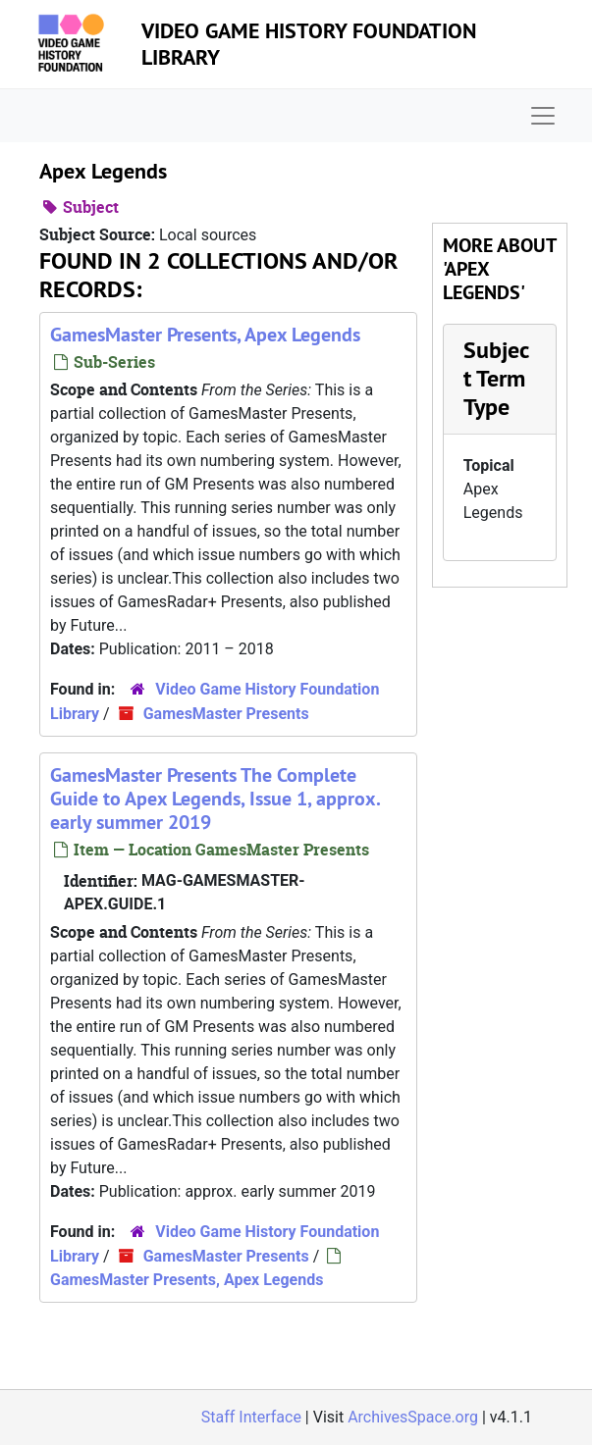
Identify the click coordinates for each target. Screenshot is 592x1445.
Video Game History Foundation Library (308, 43)
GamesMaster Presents (226, 713)
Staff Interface (251, 1417)
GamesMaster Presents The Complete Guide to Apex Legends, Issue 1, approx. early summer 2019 (215, 798)
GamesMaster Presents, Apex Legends (205, 334)
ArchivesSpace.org (413, 1417)
